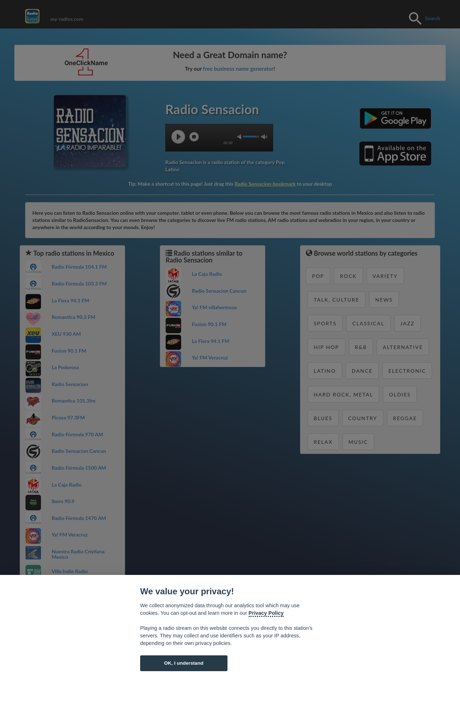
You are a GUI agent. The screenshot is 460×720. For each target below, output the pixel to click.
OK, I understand (183, 663)
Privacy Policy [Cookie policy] (266, 613)
